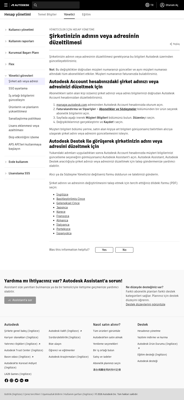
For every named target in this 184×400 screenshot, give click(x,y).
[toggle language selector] (149, 5)
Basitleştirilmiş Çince (70, 199)
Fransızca (62, 216)
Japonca (62, 207)
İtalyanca (62, 225)
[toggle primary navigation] (7, 5)
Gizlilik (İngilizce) (13, 394)
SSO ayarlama (18, 88)
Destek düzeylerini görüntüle (145, 304)
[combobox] (56, 5)
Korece (60, 212)
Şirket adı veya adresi (23, 81)
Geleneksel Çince (68, 203)
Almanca (62, 220)
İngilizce (62, 194)
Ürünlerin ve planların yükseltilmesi (24, 109)
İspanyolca (64, 233)
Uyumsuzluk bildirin (52, 394)
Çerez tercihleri (32, 394)
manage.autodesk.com (71, 105)
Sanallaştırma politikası (25, 119)
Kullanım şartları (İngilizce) (78, 394)
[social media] (16, 380)
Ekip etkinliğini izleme (24, 137)
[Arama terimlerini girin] (56, 5)
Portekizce (63, 229)
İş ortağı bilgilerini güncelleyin (21, 98)
